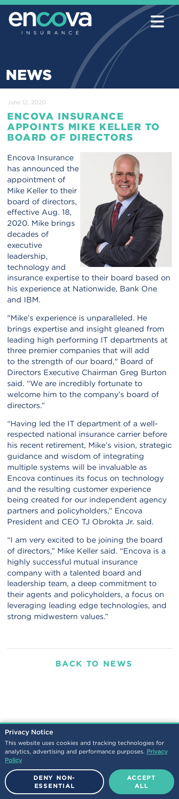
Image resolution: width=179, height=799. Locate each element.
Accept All (141, 781)
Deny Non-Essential (54, 781)
